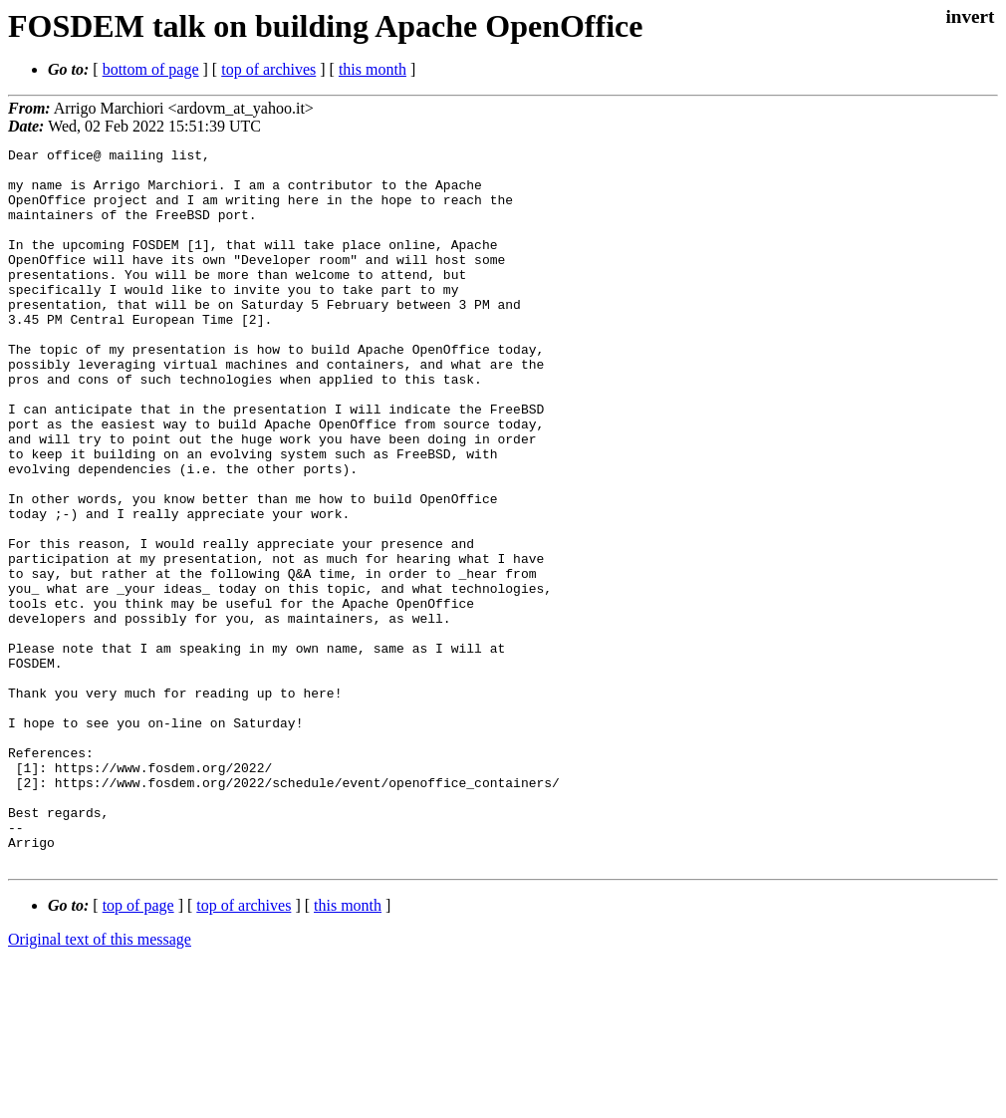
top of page (138, 1048)
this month (372, 69)
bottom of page (151, 69)
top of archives (268, 69)
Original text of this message (99, 1082)
